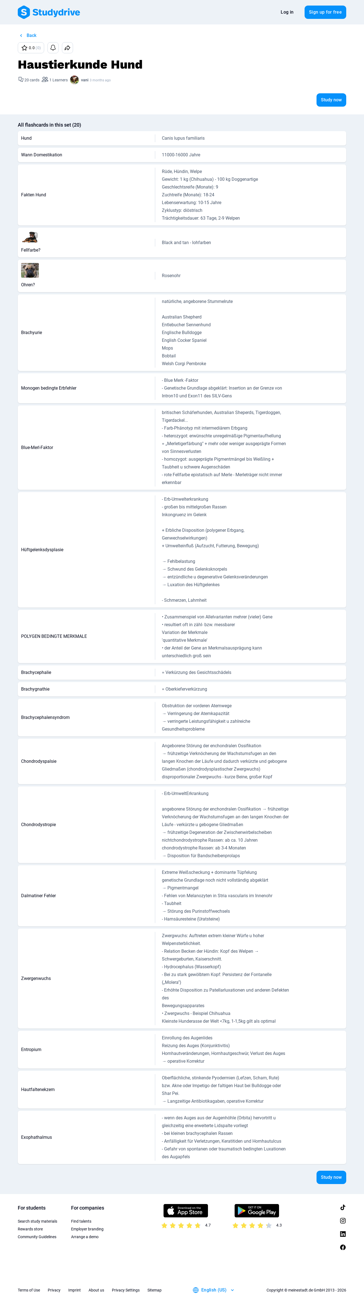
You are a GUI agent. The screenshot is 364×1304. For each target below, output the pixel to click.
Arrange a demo (85, 1237)
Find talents (81, 1221)
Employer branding (87, 1229)
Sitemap (154, 1290)
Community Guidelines (37, 1237)
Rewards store (30, 1229)
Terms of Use (29, 1290)
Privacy (54, 1290)
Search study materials (37, 1221)
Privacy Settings (126, 1290)
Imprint (74, 1290)
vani (85, 80)
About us (96, 1290)
